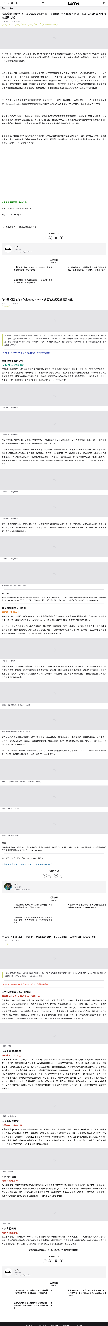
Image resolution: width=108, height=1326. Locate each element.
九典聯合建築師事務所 (50, 24)
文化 (11, 24)
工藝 (5, 24)
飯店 (24, 24)
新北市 (38, 24)
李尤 (16, 884)
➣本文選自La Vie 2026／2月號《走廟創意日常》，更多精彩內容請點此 (25, 984)
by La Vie (5, 21)
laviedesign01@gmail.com (23, 252)
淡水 (31, 24)
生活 (11, 8)
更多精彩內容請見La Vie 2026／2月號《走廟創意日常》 (54, 1250)
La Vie (16, 247)
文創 (18, 24)
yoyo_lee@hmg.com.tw (22, 889)
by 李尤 (4, 303)
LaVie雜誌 (6, 306)
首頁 (3, 8)
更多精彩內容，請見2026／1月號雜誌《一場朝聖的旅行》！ (28, 864)
